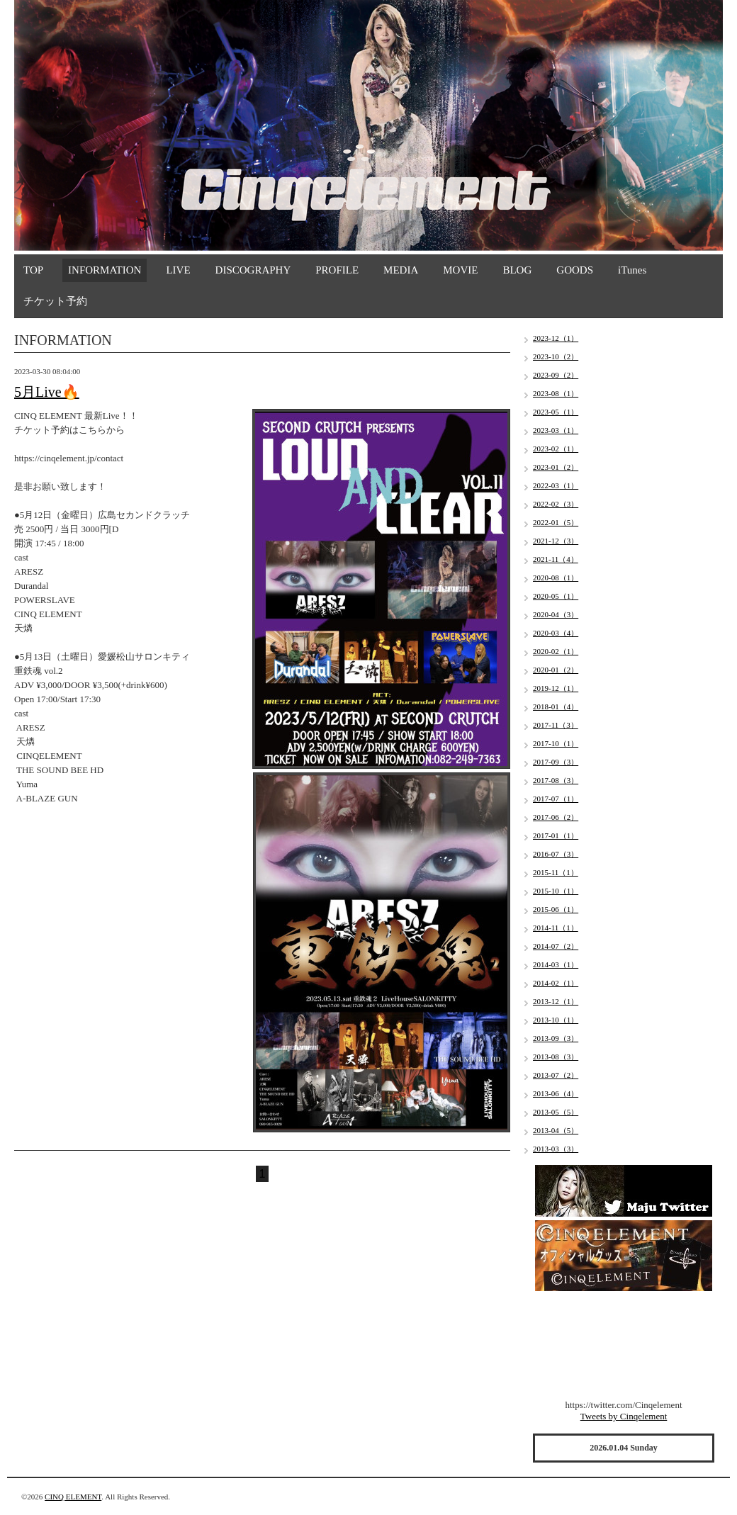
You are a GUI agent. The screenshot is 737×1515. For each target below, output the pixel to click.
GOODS (574, 270)
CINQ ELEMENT (73, 1496)
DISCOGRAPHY (253, 270)
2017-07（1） (555, 798)
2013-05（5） (555, 1112)
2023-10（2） (555, 356)
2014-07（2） (555, 946)
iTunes (632, 270)
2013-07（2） (555, 1075)
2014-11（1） (555, 927)
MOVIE (460, 270)
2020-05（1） (555, 596)
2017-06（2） (555, 817)
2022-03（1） (555, 485)
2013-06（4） (555, 1093)
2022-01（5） (555, 522)
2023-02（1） (555, 448)
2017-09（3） (555, 762)
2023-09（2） (555, 375)
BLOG (516, 270)
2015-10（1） (555, 890)
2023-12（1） (555, 338)
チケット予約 (55, 301)
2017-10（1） (555, 743)
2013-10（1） (555, 1019)
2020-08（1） (555, 577)
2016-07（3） (555, 854)
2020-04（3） (555, 614)
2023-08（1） (555, 393)
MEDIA (400, 270)
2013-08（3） (555, 1056)
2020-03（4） (555, 633)
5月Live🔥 (46, 392)
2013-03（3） (555, 1148)
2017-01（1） (555, 835)
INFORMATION (104, 270)
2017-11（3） (555, 725)
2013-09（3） (555, 1038)
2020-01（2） (555, 669)
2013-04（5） (555, 1130)
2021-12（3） (555, 540)
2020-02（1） (555, 651)
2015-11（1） (555, 872)
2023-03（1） (555, 430)
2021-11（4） (555, 559)
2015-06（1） (555, 909)
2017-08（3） (555, 780)
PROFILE (337, 270)
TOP (33, 270)
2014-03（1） (555, 964)
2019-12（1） (555, 688)
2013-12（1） (555, 1001)
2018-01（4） (555, 706)
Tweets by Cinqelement (624, 1416)
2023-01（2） (555, 467)
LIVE (178, 270)
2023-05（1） (555, 411)
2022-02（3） (555, 504)
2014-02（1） (555, 983)
